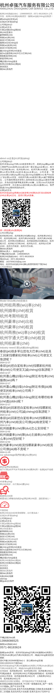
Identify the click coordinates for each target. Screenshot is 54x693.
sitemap (3, 579)
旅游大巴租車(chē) (8, 48)
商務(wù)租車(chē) (8, 45)
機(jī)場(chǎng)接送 (8, 61)
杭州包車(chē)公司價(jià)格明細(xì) (28, 673)
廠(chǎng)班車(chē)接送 (11, 51)
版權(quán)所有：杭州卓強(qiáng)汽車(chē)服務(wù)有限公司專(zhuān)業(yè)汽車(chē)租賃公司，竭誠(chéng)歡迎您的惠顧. (27, 655)
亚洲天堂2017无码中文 (39, 691)
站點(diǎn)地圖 (6, 576)
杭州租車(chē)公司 (12, 678)
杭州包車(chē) (30, 671)
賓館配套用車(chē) (8, 56)
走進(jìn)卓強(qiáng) (9, 22)
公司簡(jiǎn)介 (6, 24)
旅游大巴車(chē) (7, 40)
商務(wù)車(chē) (7, 37)
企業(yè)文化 (6, 27)
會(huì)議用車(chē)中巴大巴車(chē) (16, 53)
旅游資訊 (4, 66)
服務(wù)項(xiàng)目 (9, 43)
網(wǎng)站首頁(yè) (9, 19)
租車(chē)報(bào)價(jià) (10, 64)
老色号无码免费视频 (26, 689)
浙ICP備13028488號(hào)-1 (12, 660)
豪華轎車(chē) (6, 35)
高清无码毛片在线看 (20, 691)
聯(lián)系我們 (6, 69)
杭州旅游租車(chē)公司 (24, 676)
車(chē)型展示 (6, 32)
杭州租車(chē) (16, 671)
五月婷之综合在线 (8, 689)
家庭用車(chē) (6, 58)
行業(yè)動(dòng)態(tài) (10, 30)
